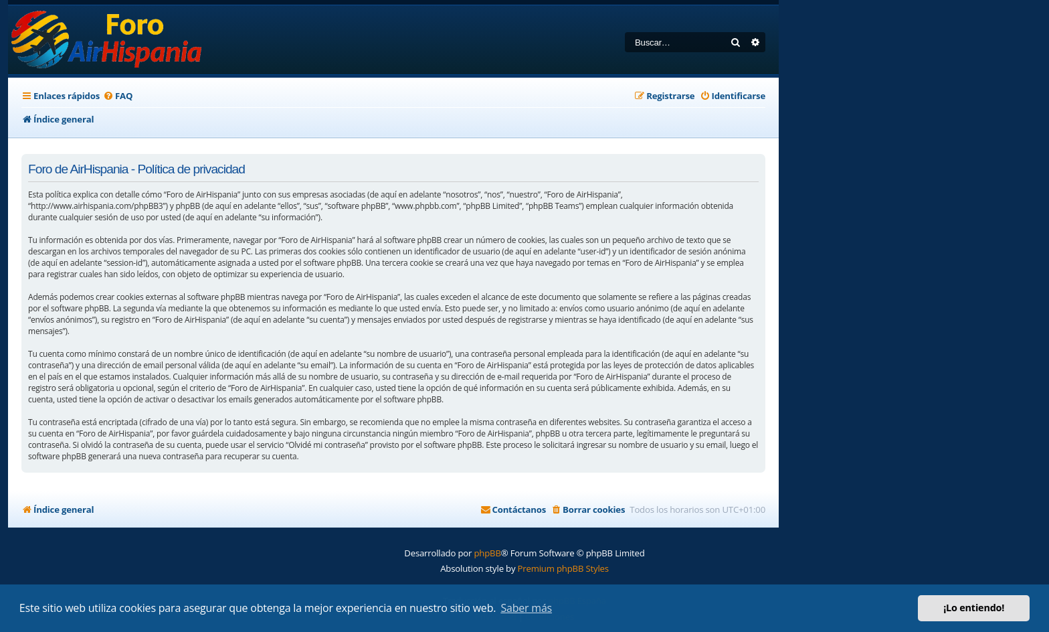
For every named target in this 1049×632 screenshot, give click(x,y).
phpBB (487, 553)
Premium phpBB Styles (563, 568)
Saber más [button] (526, 608)
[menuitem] (117, 96)
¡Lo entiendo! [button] (973, 607)
